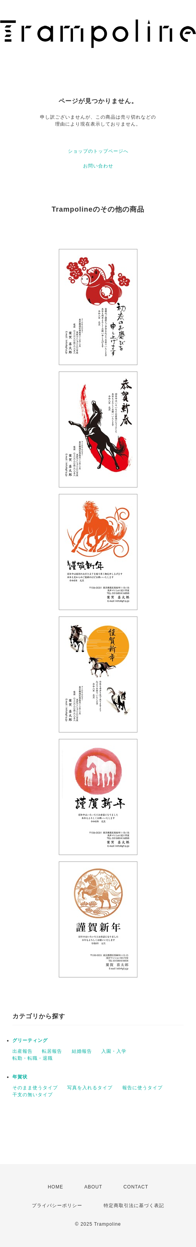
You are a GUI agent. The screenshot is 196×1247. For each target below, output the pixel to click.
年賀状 (20, 1077)
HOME (55, 1187)
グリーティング (30, 1040)
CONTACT (135, 1187)
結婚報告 (82, 1051)
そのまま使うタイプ (35, 1087)
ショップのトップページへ (98, 151)
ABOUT (93, 1187)
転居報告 (52, 1051)
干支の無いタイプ (32, 1094)
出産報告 (22, 1051)
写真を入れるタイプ (90, 1087)
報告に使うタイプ (142, 1087)
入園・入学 (114, 1051)
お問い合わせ (98, 166)
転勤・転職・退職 (32, 1058)
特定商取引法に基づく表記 (134, 1205)
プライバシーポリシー (57, 1205)
